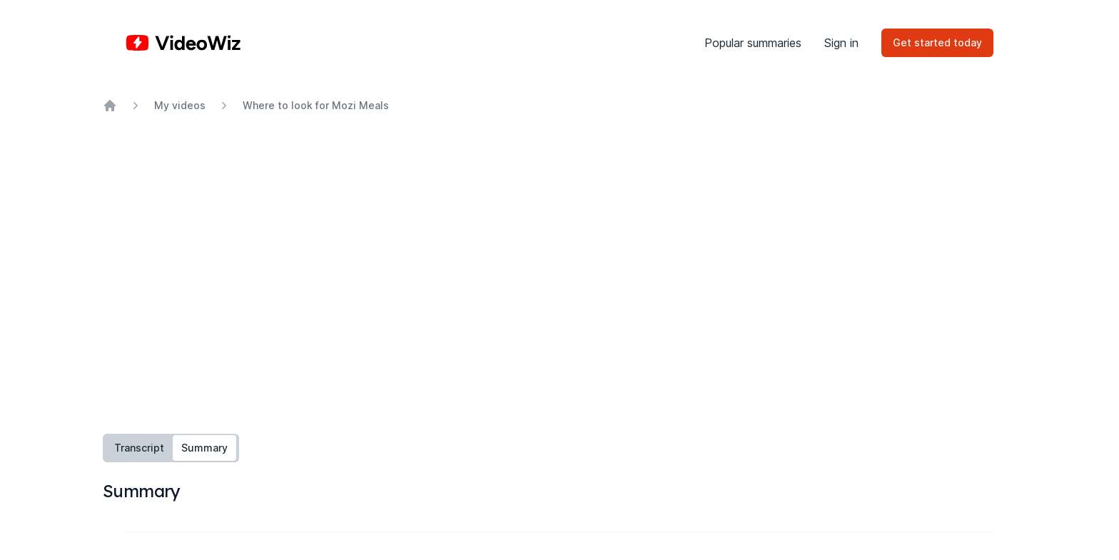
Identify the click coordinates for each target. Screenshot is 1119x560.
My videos (180, 105)
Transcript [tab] (139, 448)
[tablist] (171, 448)
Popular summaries (752, 43)
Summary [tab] (204, 448)
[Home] (183, 43)
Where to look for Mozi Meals (316, 105)
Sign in (841, 43)
